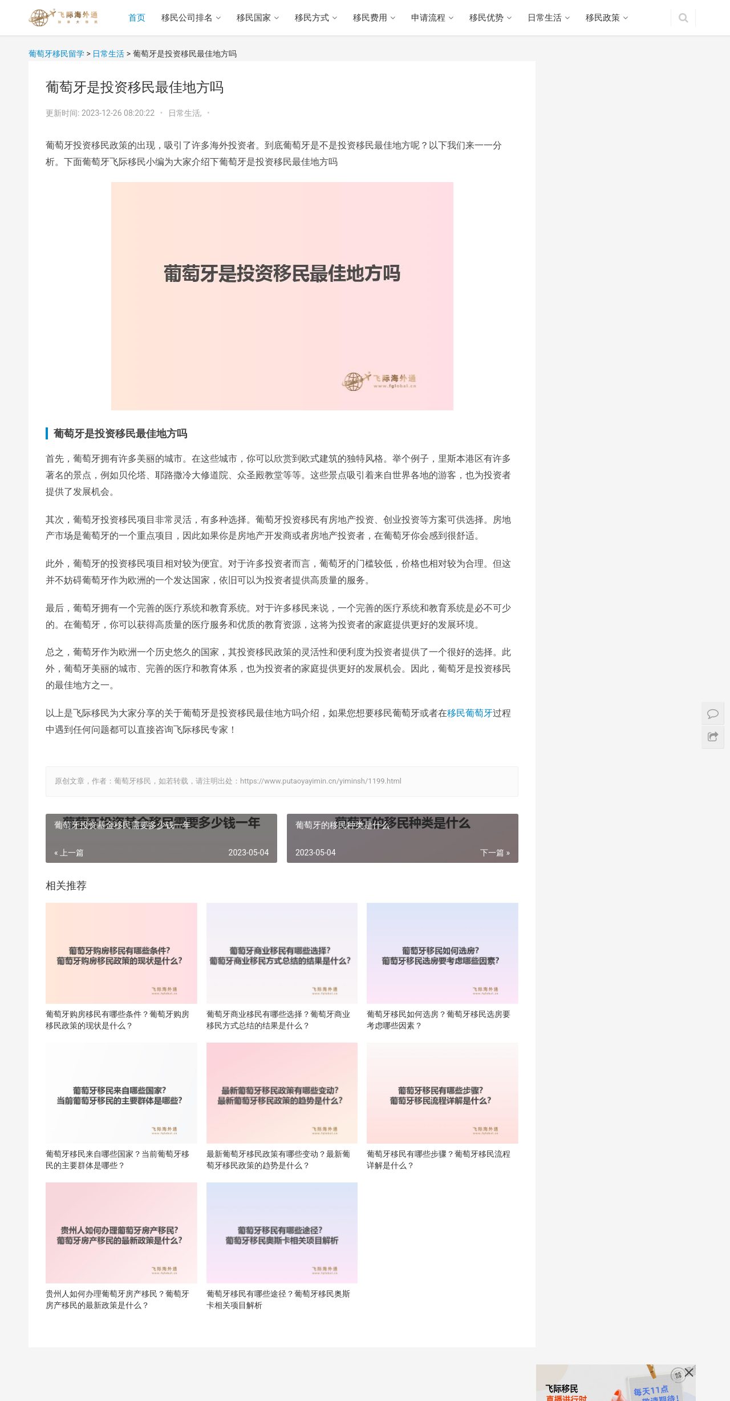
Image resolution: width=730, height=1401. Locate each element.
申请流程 (429, 18)
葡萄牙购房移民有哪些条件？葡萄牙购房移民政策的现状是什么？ (117, 1016)
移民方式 (313, 18)
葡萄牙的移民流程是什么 (646, 579)
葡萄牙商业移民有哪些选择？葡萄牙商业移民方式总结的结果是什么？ (272, 1016)
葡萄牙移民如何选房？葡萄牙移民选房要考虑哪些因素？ (428, 1016)
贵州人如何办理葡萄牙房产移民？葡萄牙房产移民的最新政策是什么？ (117, 1288)
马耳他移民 (566, 1033)
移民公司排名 (188, 18)
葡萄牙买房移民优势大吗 (590, 1262)
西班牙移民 (566, 1013)
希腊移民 (562, 993)
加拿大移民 (566, 973)
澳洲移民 (562, 1053)
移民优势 (488, 18)
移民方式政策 (168, 1374)
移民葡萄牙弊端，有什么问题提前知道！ (618, 1173)
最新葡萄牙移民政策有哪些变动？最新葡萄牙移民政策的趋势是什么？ (272, 1152)
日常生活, (186, 113)
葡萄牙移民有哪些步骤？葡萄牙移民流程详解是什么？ (428, 1152)
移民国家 (255, 18)
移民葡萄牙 (470, 713)
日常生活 (546, 18)
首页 (138, 18)
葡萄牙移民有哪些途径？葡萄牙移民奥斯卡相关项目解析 (272, 1288)
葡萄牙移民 (566, 953)
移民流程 (261, 1374)
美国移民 (562, 933)
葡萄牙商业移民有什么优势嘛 (598, 1119)
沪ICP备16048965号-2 (292, 1392)
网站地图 (389, 1374)
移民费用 (371, 18)
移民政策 (604, 18)
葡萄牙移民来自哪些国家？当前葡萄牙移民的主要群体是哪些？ (117, 1152)
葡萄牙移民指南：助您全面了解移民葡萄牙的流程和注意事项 (646, 680)
